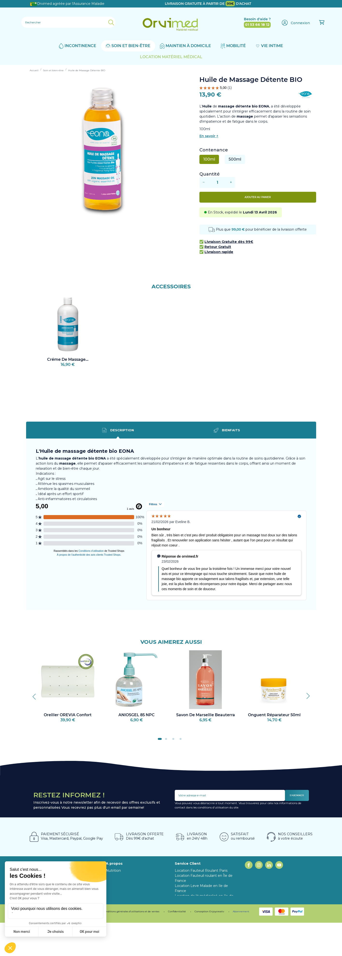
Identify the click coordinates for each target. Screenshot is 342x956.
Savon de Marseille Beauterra (205, 715)
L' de (225, 106)
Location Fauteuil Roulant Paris (201, 870)
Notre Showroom (120, 875)
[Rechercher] (68, 22)
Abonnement (117, 891)
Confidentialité (177, 945)
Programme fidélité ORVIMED (132, 886)
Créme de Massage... (67, 359)
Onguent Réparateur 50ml (274, 715)
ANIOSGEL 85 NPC (136, 715)
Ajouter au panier (258, 197)
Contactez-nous (188, 921)
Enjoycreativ (216, 945)
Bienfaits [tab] (227, 430)
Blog (110, 880)
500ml (235, 159)
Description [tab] (118, 430)
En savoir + (208, 136)
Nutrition (113, 870)
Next (306, 694)
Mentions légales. (47, 945)
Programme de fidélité (80, 945)
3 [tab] (174, 740)
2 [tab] (167, 740)
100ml (209, 159)
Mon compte (186, 926)
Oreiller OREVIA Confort (68, 715)
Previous (35, 694)
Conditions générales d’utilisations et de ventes (131, 945)
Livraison (182, 916)
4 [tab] (182, 740)
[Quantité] (217, 182)
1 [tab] (160, 740)
